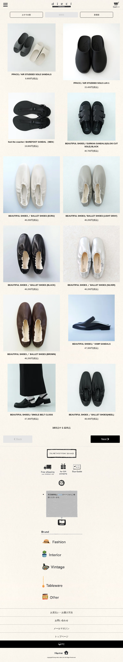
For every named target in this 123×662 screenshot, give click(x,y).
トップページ (61, 636)
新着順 (96, 15)
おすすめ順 (26, 15)
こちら (59, 494)
